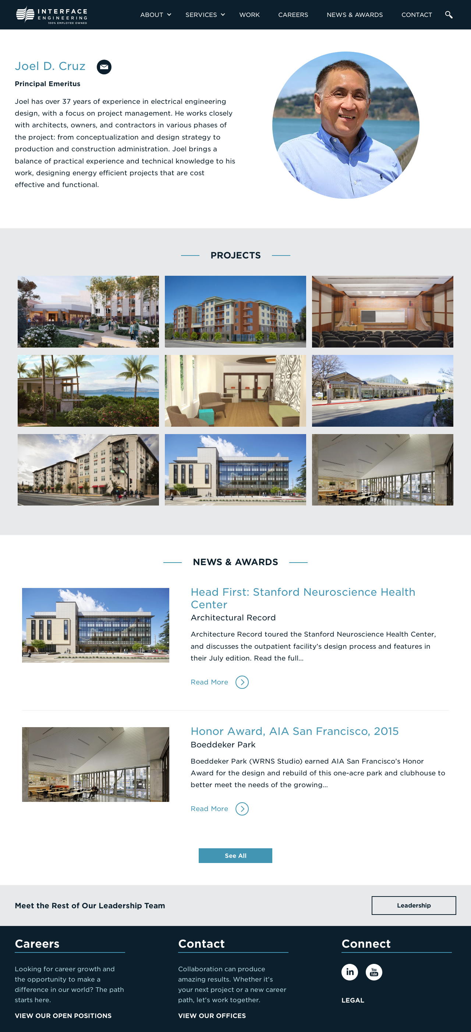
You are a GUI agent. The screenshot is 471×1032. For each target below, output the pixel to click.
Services (201, 14)
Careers (293, 14)
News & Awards (355, 14)
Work (249, 14)
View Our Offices (212, 1015)
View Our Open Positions (63, 1015)
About (151, 14)
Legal (352, 1000)
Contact (416, 14)
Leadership (414, 905)
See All (236, 855)
